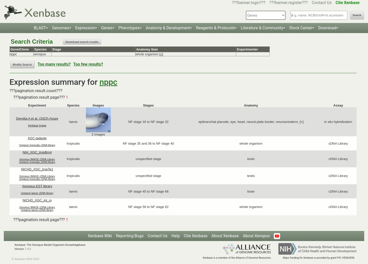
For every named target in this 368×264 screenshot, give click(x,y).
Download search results (82, 41)
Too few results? (88, 64)
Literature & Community (262, 27)
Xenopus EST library (37, 186)
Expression (85, 27)
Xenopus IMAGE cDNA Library (37, 159)
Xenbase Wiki (100, 235)
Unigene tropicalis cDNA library (37, 145)
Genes (106, 27)
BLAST (40, 27)
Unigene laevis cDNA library (37, 193)
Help (175, 235)
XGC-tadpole (37, 138)
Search (357, 15)
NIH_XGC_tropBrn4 (37, 152)
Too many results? (54, 64)
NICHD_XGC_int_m (37, 200)
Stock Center (300, 27)
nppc (108, 82)
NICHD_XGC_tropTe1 (37, 169)
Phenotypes (129, 27)
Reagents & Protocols (215, 27)
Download (327, 27)
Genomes (60, 27)
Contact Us (322, 2)
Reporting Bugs (129, 235)
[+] (161, 54)
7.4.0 (28, 249)
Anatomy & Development (168, 27)
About (256, 235)
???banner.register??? (288, 2)
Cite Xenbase (196, 235)
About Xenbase (225, 235)
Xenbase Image (37, 125)
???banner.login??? (248, 2)
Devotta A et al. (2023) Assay (37, 118)
